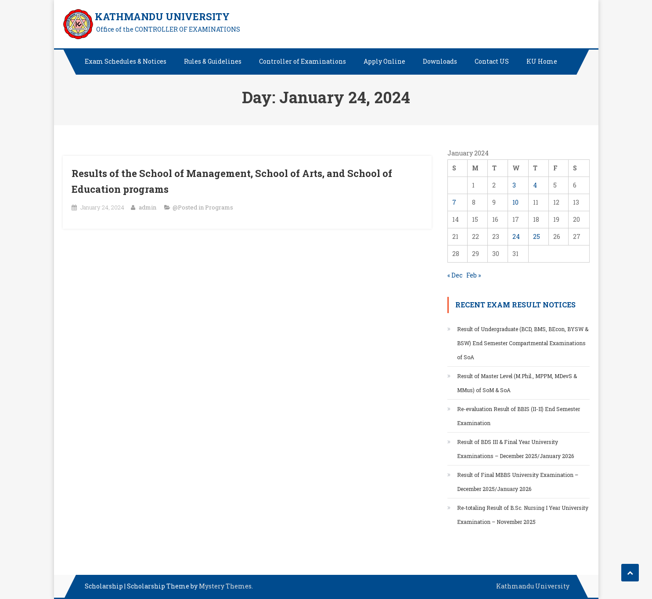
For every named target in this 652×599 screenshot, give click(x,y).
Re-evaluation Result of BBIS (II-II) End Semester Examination (518, 415)
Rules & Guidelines (212, 61)
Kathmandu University (532, 586)
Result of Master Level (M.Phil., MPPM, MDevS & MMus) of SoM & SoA (517, 382)
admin (147, 207)
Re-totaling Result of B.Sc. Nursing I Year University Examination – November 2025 (522, 514)
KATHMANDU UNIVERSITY (162, 16)
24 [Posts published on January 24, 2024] (516, 236)
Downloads (440, 61)
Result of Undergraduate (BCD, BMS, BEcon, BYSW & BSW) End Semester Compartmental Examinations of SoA (522, 343)
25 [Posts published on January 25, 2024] (536, 236)
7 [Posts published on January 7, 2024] (454, 202)
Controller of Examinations (302, 61)
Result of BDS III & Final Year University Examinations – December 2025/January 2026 (515, 448)
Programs (219, 207)
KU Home (541, 61)
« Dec (454, 275)
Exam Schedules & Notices (125, 61)
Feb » (473, 275)
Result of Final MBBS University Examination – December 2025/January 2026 (517, 481)
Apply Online (384, 61)
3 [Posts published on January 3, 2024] (514, 185)
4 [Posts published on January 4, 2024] (535, 185)
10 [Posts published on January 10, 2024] (515, 202)
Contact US (492, 61)
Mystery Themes (225, 586)
